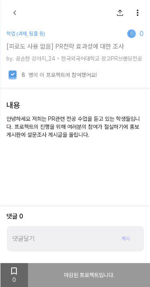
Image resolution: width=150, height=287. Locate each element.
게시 (125, 239)
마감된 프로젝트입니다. (89, 275)
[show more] (137, 12)
